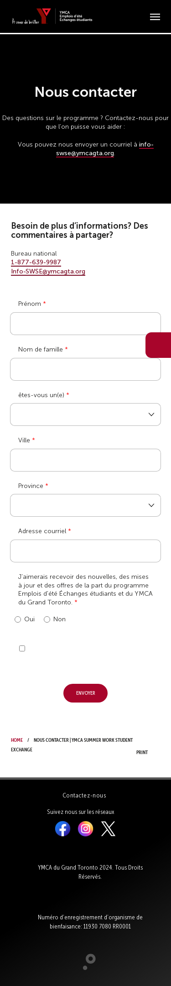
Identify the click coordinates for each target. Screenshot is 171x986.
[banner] (52, 16)
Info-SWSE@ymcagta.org (48, 271)
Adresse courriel (42, 531)
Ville (24, 440)
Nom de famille (40, 349)
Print (144, 745)
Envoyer (85, 692)
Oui (25, 619)
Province (30, 486)
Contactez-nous (84, 795)
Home (17, 739)
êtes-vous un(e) (41, 395)
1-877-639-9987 (36, 262)
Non (55, 619)
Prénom (29, 303)
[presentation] (79, 653)
